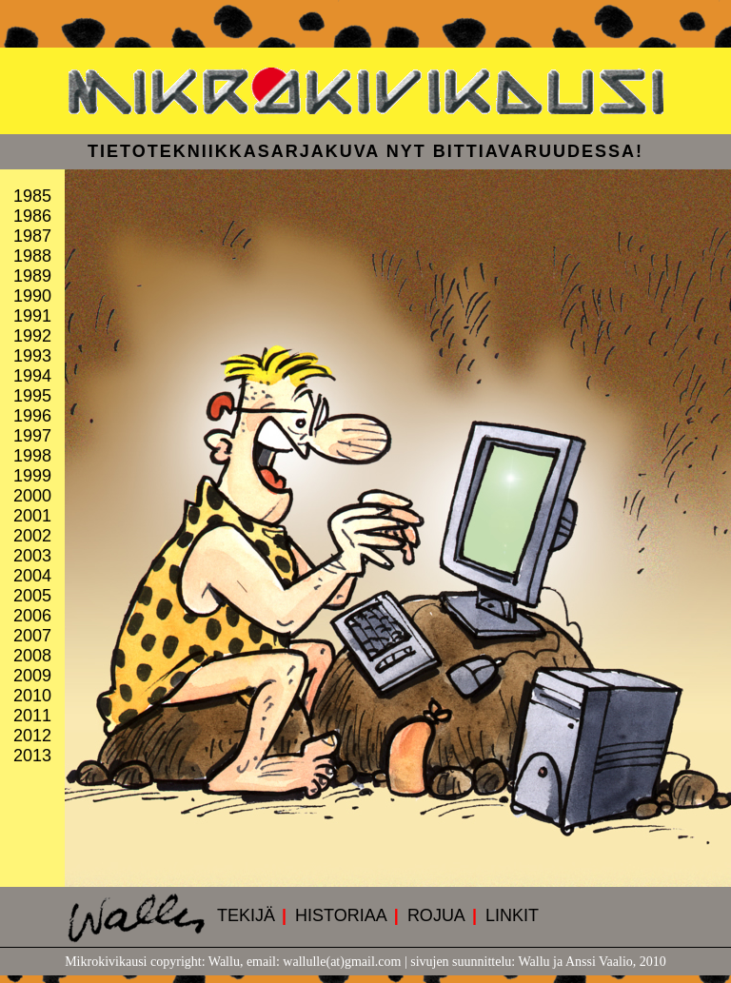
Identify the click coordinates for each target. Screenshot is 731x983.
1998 (32, 455)
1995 (32, 395)
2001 (32, 515)
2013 (32, 755)
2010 (32, 695)
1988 (32, 255)
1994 (32, 375)
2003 (32, 555)
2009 (32, 675)
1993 (32, 355)
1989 (32, 275)
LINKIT (512, 915)
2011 (32, 715)
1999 (32, 475)
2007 (32, 635)
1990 (32, 295)
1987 (32, 236)
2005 (32, 595)
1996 (32, 415)
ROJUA (436, 915)
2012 (32, 735)
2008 (32, 655)
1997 (32, 435)
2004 (32, 575)
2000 (32, 495)
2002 (32, 535)
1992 (32, 335)
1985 (32, 196)
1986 (32, 216)
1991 (32, 315)
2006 (32, 615)
